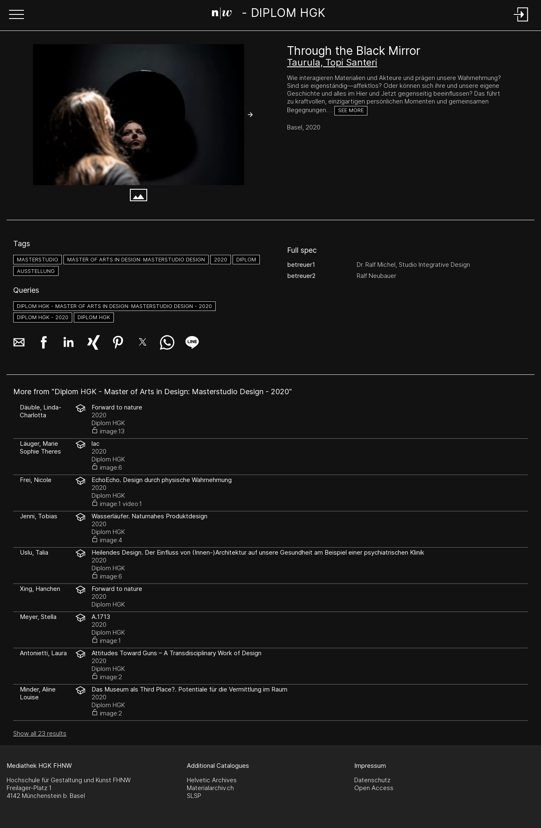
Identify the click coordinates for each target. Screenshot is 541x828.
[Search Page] (269, 14)
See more (351, 110)
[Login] (521, 22)
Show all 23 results (39, 733)
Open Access (373, 788)
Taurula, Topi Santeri (332, 62)
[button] (16, 15)
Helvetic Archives (212, 780)
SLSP (194, 796)
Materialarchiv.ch (210, 788)
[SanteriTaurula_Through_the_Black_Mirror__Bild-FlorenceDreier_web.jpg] (138, 114)
